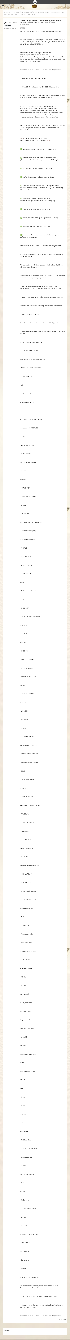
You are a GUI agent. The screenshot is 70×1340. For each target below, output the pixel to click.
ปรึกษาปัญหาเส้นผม (22, 12)
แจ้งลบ (22, 28)
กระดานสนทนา (9, 12)
